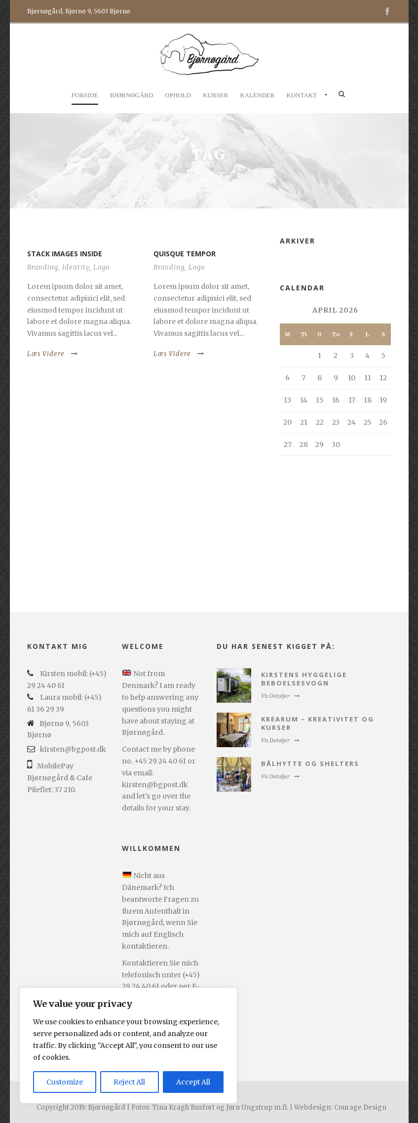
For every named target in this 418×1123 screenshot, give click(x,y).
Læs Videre (52, 354)
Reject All (129, 1082)
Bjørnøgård (131, 95)
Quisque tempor (184, 253)
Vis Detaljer (280, 695)
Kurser (215, 95)
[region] (128, 1045)
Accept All (193, 1082)
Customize (64, 1082)
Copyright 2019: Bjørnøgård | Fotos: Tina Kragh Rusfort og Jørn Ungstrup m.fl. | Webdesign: (184, 1107)
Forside (85, 95)
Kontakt (301, 95)
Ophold (178, 95)
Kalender (257, 95)
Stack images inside (64, 253)
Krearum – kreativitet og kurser (317, 723)
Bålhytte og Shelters (310, 763)
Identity (75, 267)
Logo (101, 267)
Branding (42, 267)
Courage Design (360, 1107)
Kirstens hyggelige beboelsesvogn (304, 678)
